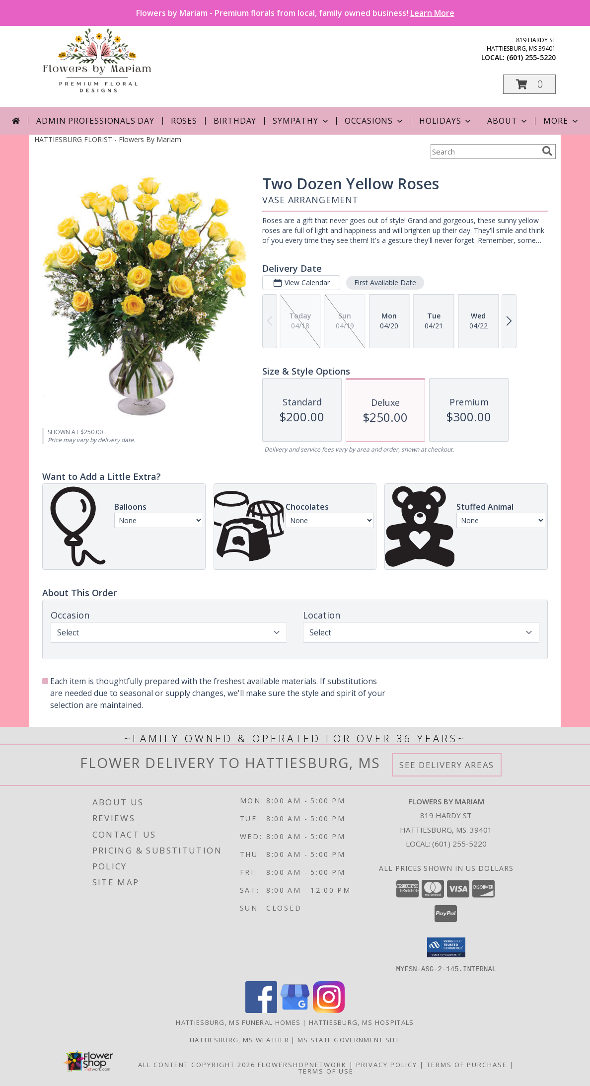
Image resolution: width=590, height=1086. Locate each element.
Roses (184, 120)
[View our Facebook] (261, 1009)
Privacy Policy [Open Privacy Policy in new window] (386, 1064)
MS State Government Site (348, 1039)
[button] (529, 84)
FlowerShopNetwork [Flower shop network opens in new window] (302, 1064)
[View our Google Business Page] (295, 1009)
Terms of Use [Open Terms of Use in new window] (326, 1070)
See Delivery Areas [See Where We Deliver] (446, 765)
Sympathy (301, 120)
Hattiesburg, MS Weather (239, 1039)
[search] (547, 151)
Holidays (446, 120)
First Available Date (385, 282)
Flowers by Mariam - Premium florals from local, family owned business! (295, 12)
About (508, 120)
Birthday (235, 120)
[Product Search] (484, 151)
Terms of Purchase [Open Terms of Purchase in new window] (467, 1064)
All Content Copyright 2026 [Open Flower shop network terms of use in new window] (196, 1064)
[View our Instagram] (329, 1009)
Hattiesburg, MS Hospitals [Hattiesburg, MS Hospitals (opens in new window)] (361, 1021)
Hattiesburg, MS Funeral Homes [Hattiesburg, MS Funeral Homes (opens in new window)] (238, 1021)
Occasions (375, 120)
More (561, 120)
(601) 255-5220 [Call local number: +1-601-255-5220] (531, 57)
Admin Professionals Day (95, 120)
